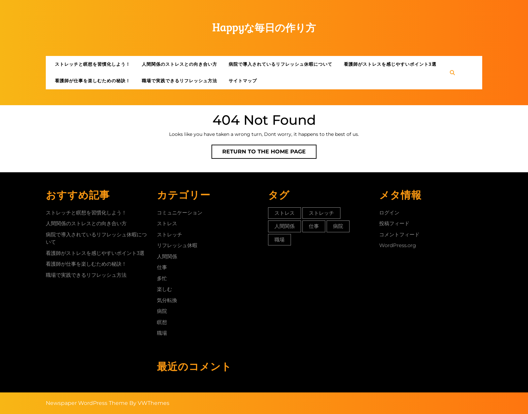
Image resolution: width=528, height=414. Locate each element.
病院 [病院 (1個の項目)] (338, 226)
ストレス (167, 223)
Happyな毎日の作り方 (264, 27)
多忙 (162, 278)
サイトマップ (243, 80)
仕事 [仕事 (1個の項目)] (314, 226)
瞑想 (162, 322)
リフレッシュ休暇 (177, 245)
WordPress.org (397, 245)
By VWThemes (149, 403)
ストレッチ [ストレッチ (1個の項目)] (321, 213)
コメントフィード (399, 234)
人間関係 (167, 256)
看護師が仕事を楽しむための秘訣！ (92, 80)
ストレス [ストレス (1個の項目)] (284, 213)
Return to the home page (269, 153)
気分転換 (167, 300)
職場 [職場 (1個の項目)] (279, 239)
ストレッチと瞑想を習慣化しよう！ (92, 64)
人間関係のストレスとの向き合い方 (179, 64)
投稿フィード (394, 223)
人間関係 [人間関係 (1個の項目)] (284, 226)
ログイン (389, 212)
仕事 (162, 267)
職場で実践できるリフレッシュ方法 (179, 80)
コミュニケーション (179, 212)
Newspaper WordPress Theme (87, 403)
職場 (162, 333)
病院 (162, 311)
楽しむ (164, 289)
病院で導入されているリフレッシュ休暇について (280, 64)
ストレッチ (169, 234)
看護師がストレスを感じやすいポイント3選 (390, 64)
